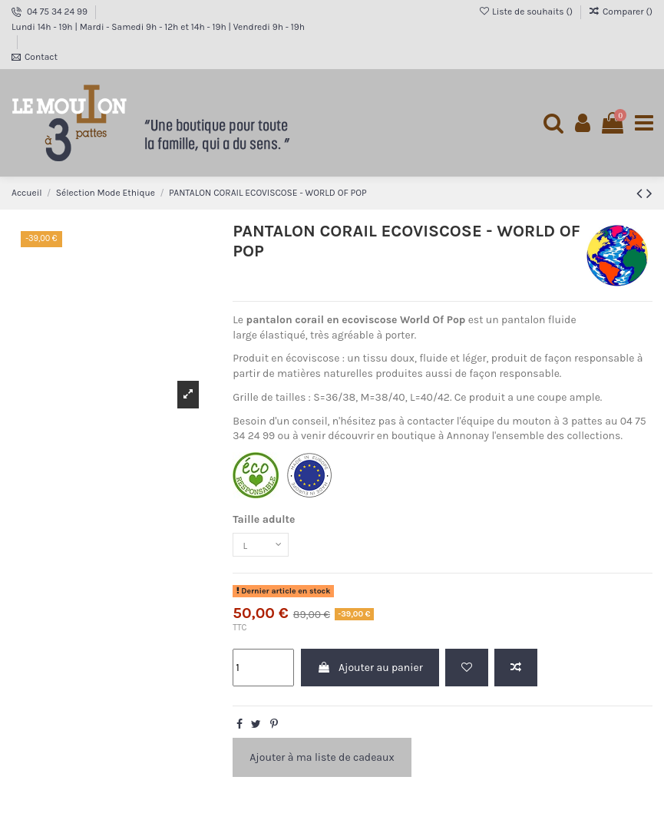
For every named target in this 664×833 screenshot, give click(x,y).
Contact (41, 56)
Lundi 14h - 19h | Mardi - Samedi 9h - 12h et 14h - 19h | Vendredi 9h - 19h (158, 26)
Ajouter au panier (370, 671)
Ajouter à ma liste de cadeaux (321, 761)
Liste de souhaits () (526, 11)
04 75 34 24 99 (58, 11)
